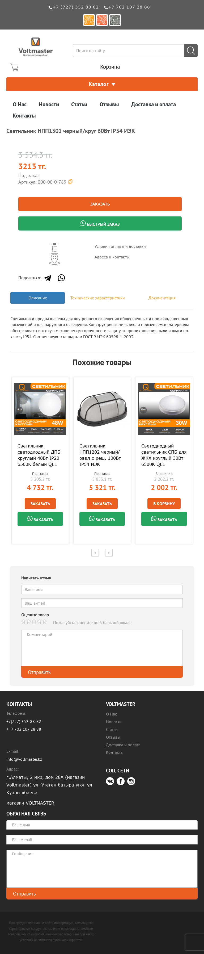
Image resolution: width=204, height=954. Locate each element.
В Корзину (164, 503)
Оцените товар (35, 614)
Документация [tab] (162, 297)
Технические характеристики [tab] (97, 297)
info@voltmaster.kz (24, 759)
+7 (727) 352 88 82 (76, 7)
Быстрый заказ (100, 223)
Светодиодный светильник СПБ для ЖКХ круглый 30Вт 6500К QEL (164, 455)
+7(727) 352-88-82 (23, 721)
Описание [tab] (37, 297)
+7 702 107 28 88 (129, 7)
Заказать (100, 204)
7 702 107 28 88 (26, 729)
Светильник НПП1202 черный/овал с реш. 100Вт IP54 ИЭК (100, 455)
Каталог (102, 84)
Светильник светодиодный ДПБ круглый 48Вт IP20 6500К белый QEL (39, 455)
